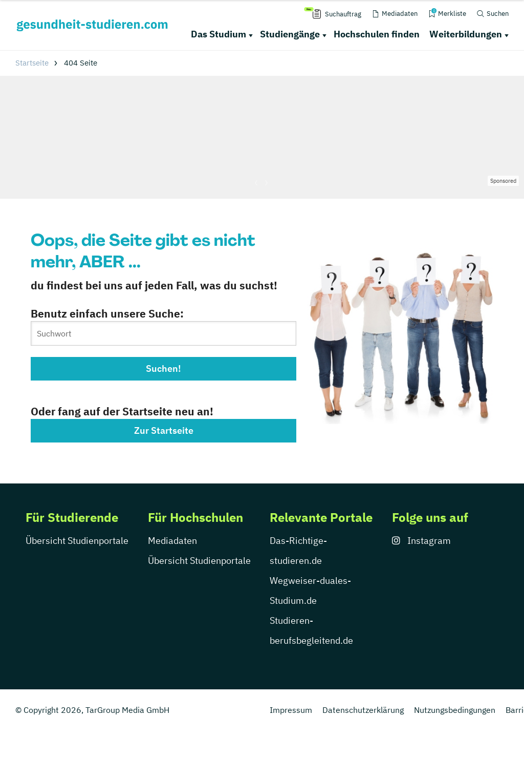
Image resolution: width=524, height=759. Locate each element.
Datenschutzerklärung (363, 710)
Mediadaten (172, 540)
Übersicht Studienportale (77, 540)
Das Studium (218, 34)
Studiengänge (290, 34)
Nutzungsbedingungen (454, 710)
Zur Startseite (163, 430)
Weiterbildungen (465, 34)
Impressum (291, 710)
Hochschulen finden (377, 34)
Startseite (32, 63)
